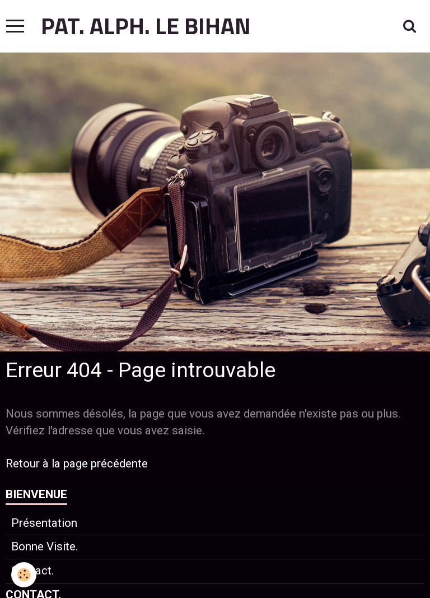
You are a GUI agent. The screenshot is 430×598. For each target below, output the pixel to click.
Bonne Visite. (44, 546)
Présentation (44, 523)
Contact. (32, 570)
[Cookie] (23, 574)
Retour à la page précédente (77, 463)
